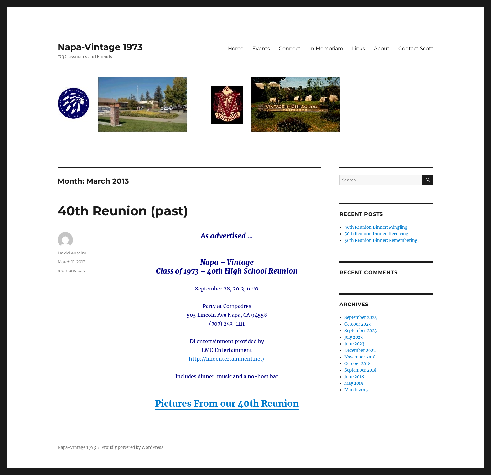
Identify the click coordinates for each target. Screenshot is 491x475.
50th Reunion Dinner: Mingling (375, 227)
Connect (290, 48)
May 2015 (353, 383)
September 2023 (360, 330)
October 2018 (357, 363)
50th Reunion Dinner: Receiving (376, 234)
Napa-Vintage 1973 (100, 47)
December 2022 (360, 350)
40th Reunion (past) (123, 210)
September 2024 (360, 317)
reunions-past (72, 270)
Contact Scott (415, 48)
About (382, 48)
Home (236, 48)
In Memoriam (326, 48)
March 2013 (356, 390)
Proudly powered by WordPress (132, 447)
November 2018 (359, 357)
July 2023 (353, 337)
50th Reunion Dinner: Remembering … (382, 240)
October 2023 (357, 324)
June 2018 (354, 376)
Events (261, 48)
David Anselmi (73, 252)
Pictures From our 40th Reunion (227, 403)
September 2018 (360, 370)
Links (358, 48)
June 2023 (354, 344)
